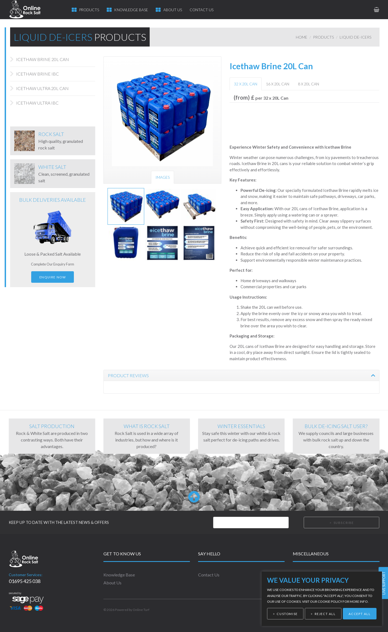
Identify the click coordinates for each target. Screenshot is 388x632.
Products (89, 10)
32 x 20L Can (245, 84)
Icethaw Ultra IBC (37, 102)
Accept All (360, 614)
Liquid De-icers (355, 37)
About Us (172, 10)
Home (301, 37)
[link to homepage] (30, 9)
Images (162, 177)
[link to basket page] (376, 9)
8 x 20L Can (308, 84)
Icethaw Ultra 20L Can (42, 88)
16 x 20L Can (277, 84)
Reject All (325, 614)
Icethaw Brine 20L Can (42, 59)
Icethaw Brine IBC (37, 73)
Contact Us (201, 10)
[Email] (251, 522)
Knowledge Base (131, 10)
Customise (287, 614)
